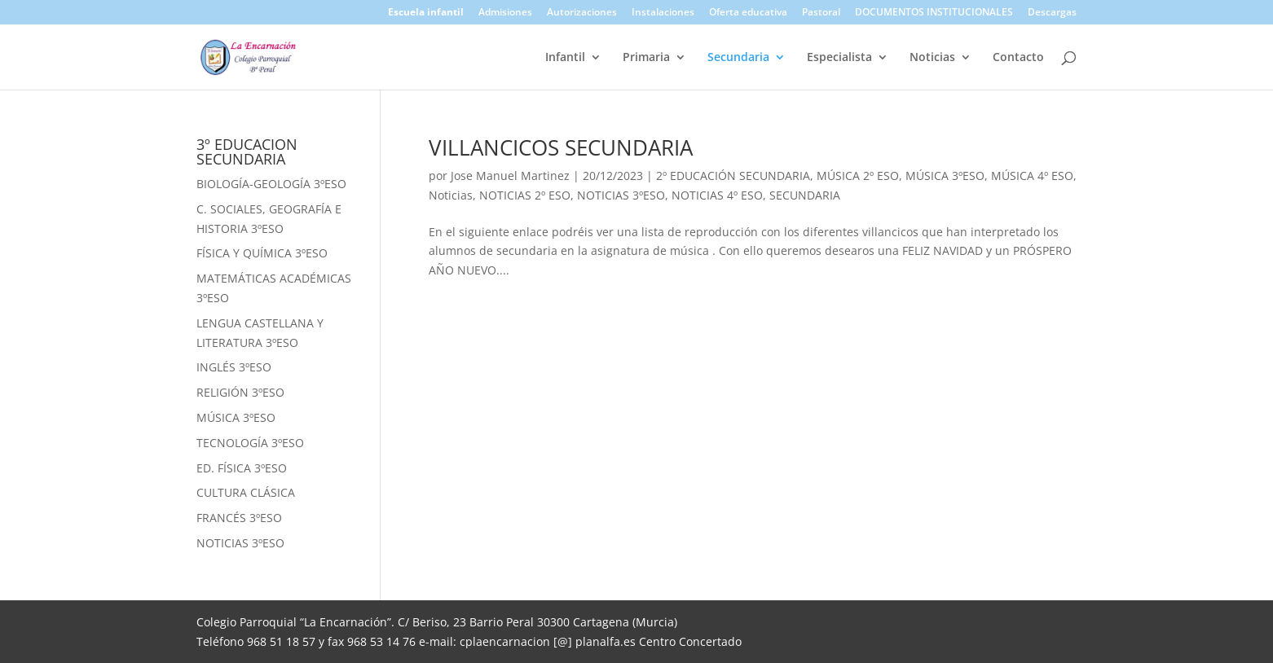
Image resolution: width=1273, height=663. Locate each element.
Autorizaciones (582, 13)
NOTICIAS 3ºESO (621, 195)
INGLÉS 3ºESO (233, 367)
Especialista (839, 57)
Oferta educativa (748, 13)
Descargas (1052, 13)
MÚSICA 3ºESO (944, 175)
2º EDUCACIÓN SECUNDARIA (733, 175)
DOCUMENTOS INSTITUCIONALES (934, 13)
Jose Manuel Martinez (510, 175)
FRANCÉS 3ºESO (239, 517)
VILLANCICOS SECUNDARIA (561, 147)
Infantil (565, 57)
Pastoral (821, 13)
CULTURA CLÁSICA (245, 492)
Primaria (646, 57)
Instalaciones (663, 13)
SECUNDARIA (804, 195)
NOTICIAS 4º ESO (717, 195)
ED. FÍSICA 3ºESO (241, 468)
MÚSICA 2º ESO (858, 175)
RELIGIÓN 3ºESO (240, 392)
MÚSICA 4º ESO (1032, 175)
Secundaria (738, 57)
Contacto (1018, 57)
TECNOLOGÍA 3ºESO (250, 442)
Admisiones (505, 13)
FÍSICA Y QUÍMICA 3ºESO (262, 253)
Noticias (932, 57)
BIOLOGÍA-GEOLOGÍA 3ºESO (271, 183)
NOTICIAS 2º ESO (524, 195)
